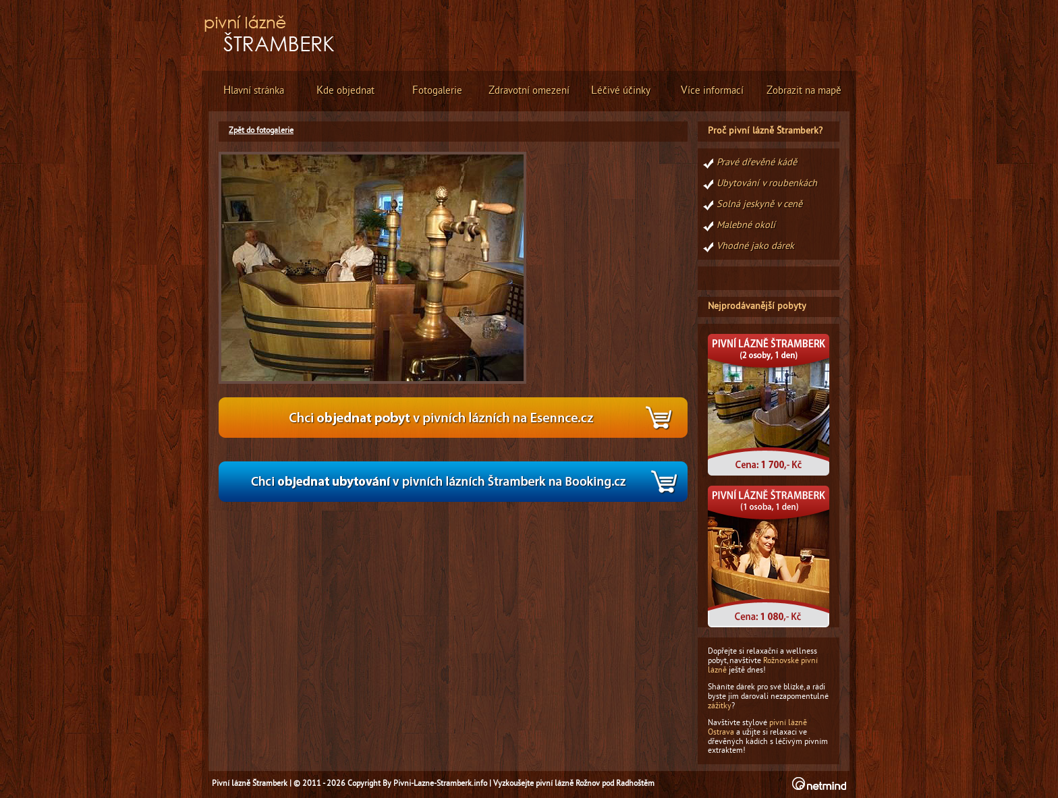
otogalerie (437, 91)
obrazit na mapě (804, 91)
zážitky (719, 706)
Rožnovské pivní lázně (763, 665)
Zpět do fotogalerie (261, 131)
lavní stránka (253, 91)
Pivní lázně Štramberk (249, 784)
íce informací (712, 91)
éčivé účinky (620, 91)
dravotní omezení (529, 91)
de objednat (345, 91)
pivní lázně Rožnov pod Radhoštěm (595, 784)
